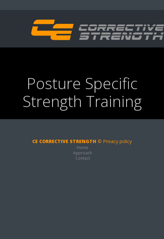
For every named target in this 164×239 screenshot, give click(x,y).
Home (82, 147)
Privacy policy (117, 141)
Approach (82, 153)
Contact (82, 158)
